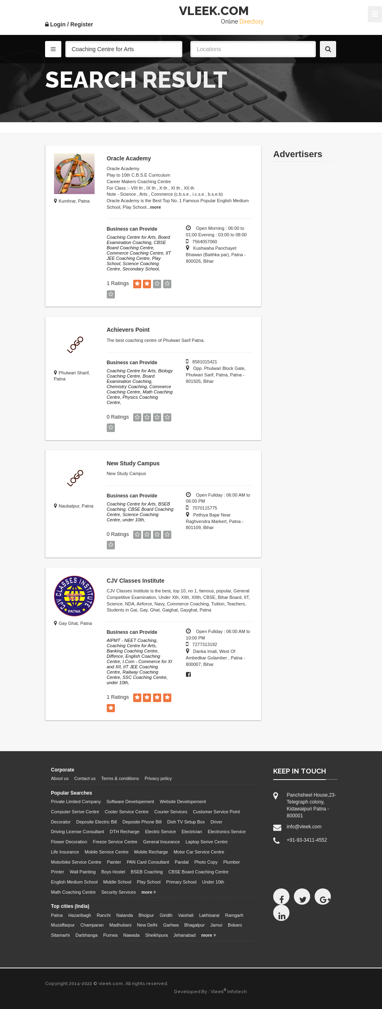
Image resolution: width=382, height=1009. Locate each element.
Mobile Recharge (151, 851)
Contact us (85, 778)
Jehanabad (184, 935)
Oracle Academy (129, 158)
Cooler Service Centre (127, 811)
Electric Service (160, 831)
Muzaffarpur (63, 925)
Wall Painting (83, 871)
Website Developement (183, 801)
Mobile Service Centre (107, 851)
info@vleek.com (304, 827)
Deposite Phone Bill (142, 821)
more (155, 207)
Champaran (92, 925)
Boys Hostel (113, 871)
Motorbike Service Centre (76, 862)
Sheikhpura (156, 935)
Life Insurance (65, 851)
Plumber (231, 862)
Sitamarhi (60, 935)
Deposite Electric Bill (96, 821)
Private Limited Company (76, 801)
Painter (114, 862)
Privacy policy (158, 778)
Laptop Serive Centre (207, 841)
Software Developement (130, 801)
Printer (57, 871)
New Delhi (147, 925)
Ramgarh (234, 915)
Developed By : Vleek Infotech (210, 991)
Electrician (191, 831)
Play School (148, 881)
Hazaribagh (79, 915)
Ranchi (103, 915)
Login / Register (69, 24)
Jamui (216, 925)
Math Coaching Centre (73, 892)
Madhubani (120, 925)
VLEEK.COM (214, 11)
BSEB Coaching (147, 871)
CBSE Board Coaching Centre (198, 871)
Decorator (61, 821)
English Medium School (74, 881)
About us (60, 778)
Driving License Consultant (77, 831)
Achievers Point (128, 329)
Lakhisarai (209, 915)
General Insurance (161, 841)
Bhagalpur (194, 925)
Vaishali (186, 915)
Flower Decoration (69, 841)
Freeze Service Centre (115, 841)
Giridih (166, 915)
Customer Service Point (216, 811)
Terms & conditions (120, 778)
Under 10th (213, 881)
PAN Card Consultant (148, 862)
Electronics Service (227, 831)
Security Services (118, 892)
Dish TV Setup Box (186, 821)
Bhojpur (146, 915)
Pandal (182, 862)
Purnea (110, 935)
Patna (57, 915)
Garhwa (171, 925)
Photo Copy (206, 862)
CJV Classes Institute (135, 580)
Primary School (181, 881)
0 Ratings (118, 417)
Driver (216, 821)
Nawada (131, 935)
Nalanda (124, 915)
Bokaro (235, 925)
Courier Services (170, 811)
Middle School (117, 881)
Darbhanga (86, 935)
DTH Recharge (124, 831)
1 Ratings (118, 283)
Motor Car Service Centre (199, 851)
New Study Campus (133, 463)
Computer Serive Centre (75, 811)
